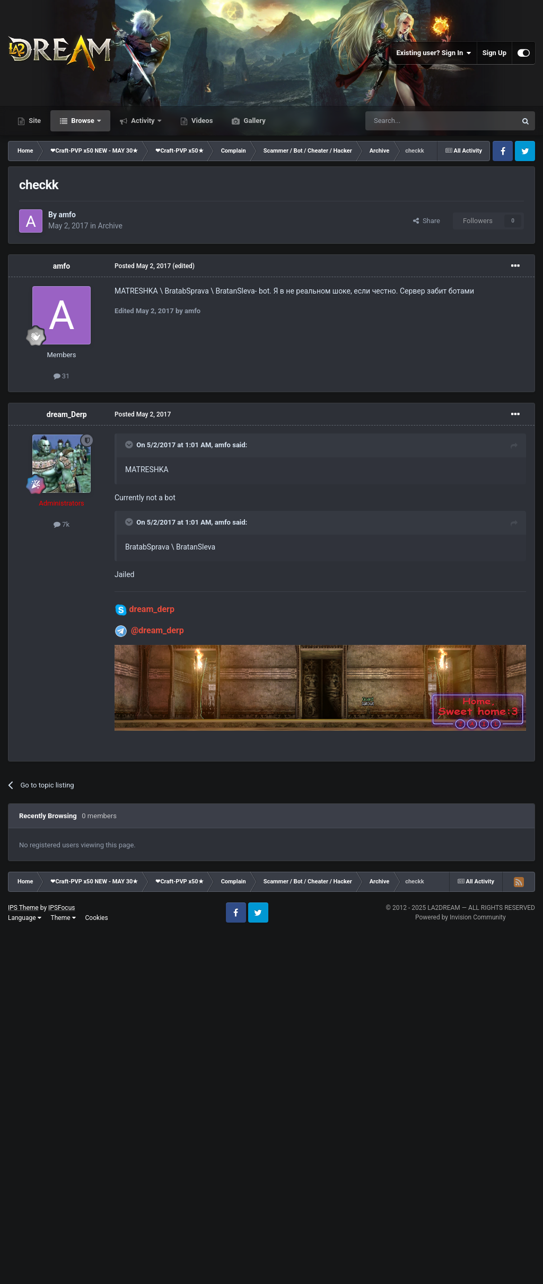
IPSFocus (61, 907)
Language (24, 918)
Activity (142, 121)
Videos (201, 121)
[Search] (415, 120)
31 (62, 376)
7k (61, 524)
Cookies (96, 918)
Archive (110, 226)
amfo (67, 214)
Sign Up (494, 53)
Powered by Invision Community (460, 917)
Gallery (253, 121)
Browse (82, 121)
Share (426, 221)
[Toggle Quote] (130, 444)
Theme (63, 918)
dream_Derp (67, 414)
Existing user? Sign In (434, 53)
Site (34, 121)
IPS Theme (23, 907)
